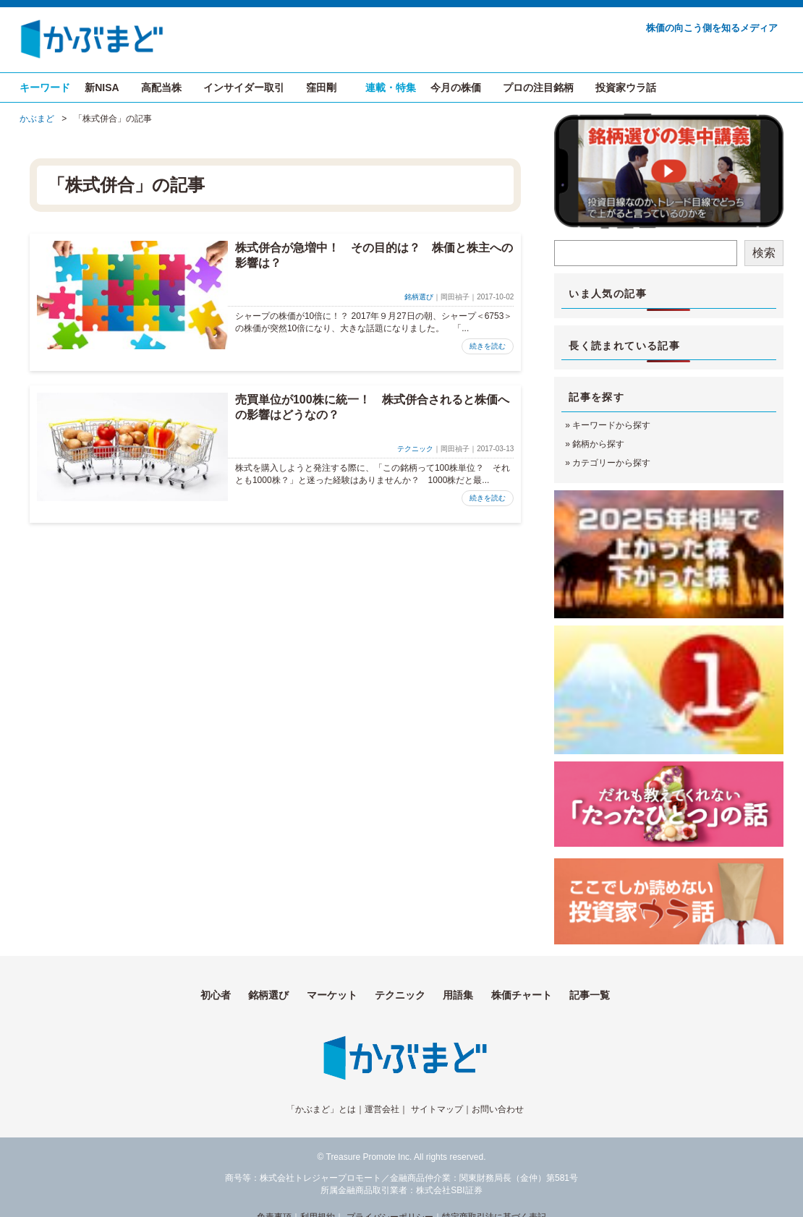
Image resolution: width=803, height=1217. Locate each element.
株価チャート (521, 995)
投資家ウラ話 (625, 87)
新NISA (102, 87)
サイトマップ (437, 1109)
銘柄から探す (598, 444)
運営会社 (382, 1109)
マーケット (332, 995)
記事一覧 (589, 995)
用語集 (458, 995)
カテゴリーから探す (611, 463)
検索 (764, 253)
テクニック (415, 449)
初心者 (215, 995)
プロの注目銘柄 (538, 87)
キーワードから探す (611, 425)
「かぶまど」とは (321, 1109)
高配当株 (161, 87)
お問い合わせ (498, 1109)
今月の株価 (455, 87)
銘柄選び (418, 297)
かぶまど (37, 119)
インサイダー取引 (243, 87)
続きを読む (488, 346)
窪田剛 (321, 87)
